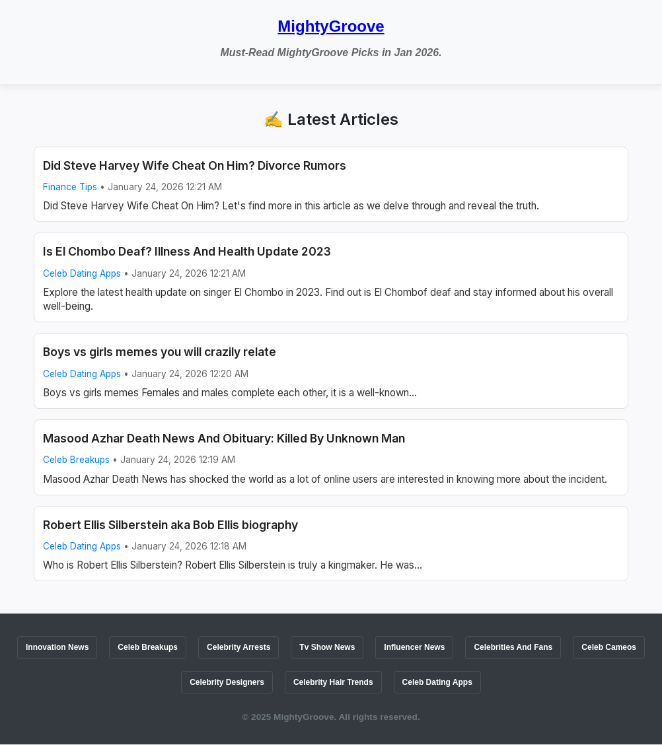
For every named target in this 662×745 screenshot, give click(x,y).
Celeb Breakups (76, 459)
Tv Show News (327, 647)
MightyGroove (330, 26)
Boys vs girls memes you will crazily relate (159, 352)
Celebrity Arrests (238, 647)
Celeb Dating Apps (82, 273)
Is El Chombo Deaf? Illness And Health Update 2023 (187, 251)
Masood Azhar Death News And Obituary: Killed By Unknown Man (224, 438)
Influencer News (414, 647)
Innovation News (57, 647)
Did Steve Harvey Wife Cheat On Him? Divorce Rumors (194, 165)
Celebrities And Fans (513, 647)
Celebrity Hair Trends (333, 682)
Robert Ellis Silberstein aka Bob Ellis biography (170, 525)
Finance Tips (70, 187)
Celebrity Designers (227, 682)
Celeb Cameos (608, 647)
